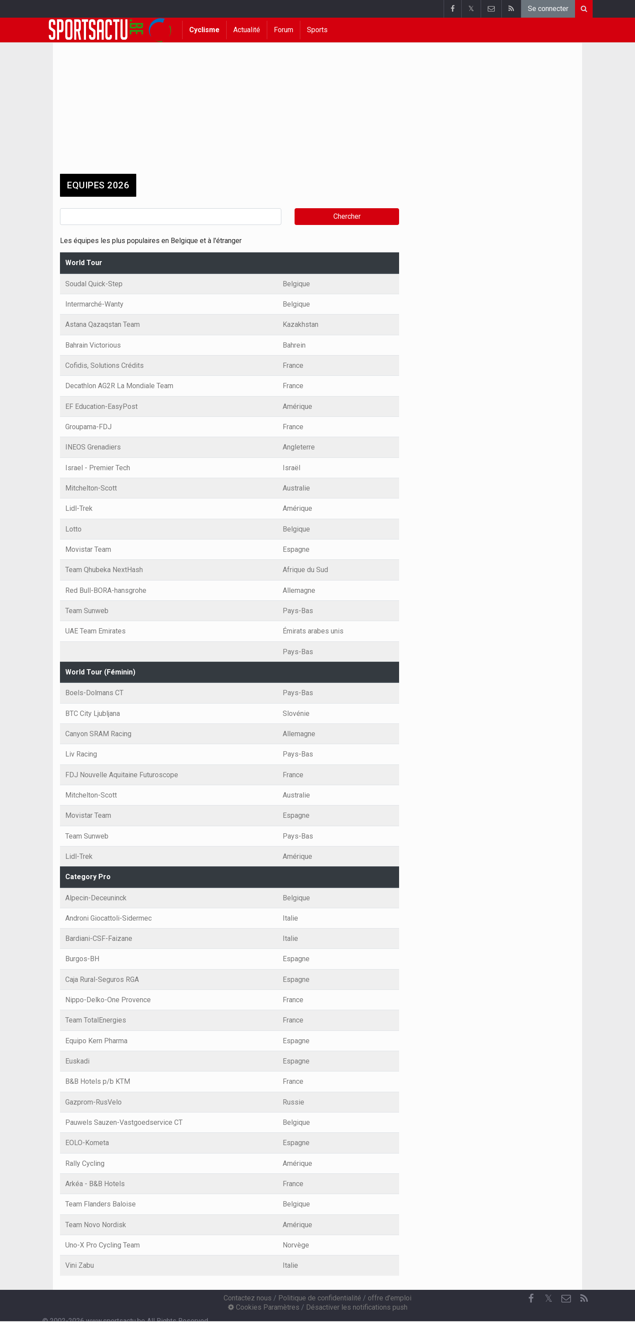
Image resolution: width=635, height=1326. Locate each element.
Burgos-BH (82, 959)
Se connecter (548, 8)
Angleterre (299, 447)
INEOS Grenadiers (93, 447)
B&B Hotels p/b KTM (97, 1081)
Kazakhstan (300, 324)
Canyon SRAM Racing (98, 734)
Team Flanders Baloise (100, 1204)
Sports (317, 30)
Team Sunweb (86, 611)
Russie (293, 1102)
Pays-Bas (298, 611)
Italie (290, 918)
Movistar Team (88, 549)
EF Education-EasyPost (101, 406)
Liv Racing (81, 754)
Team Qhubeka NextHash (104, 570)
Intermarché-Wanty (94, 304)
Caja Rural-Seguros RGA (102, 979)
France (293, 365)
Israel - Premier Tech (97, 468)
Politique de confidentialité (319, 1298)
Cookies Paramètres (263, 1307)
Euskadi (77, 1061)
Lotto (73, 529)
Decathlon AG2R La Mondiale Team (119, 386)
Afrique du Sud (305, 570)
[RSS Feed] (584, 1298)
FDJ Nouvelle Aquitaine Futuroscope (121, 775)
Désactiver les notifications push (356, 1307)
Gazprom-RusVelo (93, 1102)
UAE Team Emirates (95, 631)
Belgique (296, 284)
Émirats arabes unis (313, 631)
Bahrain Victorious (93, 345)
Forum (283, 30)
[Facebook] (531, 1298)
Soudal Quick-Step (94, 284)
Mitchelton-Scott (91, 488)
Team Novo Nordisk (95, 1225)
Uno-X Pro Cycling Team (102, 1245)
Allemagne (299, 590)
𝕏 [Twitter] (549, 1298)
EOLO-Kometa (87, 1143)
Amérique (297, 406)
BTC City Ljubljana (92, 713)
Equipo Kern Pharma (96, 1041)
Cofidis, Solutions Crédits (104, 365)
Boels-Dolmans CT (94, 693)
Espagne (296, 549)
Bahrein (294, 345)
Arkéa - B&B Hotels (95, 1184)
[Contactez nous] (566, 1298)
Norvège (296, 1245)
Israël (291, 468)
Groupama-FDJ (88, 427)
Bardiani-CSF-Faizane (98, 938)
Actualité (246, 30)
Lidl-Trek (79, 508)
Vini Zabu (79, 1265)
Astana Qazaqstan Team (102, 324)
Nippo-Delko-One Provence (108, 1000)
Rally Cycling (85, 1163)
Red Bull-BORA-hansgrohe (105, 590)
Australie (296, 488)
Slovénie (296, 713)
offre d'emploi (389, 1298)
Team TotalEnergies (95, 1020)
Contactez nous (248, 1298)
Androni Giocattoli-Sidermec (108, 918)
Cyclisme (204, 30)
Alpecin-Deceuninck (96, 898)
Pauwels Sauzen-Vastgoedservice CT (124, 1122)
